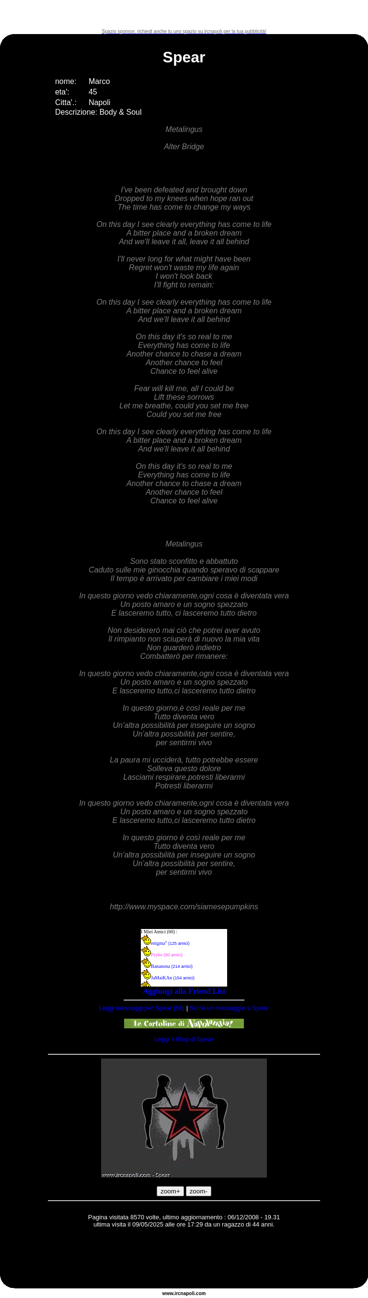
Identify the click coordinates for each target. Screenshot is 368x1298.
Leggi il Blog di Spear (184, 1039)
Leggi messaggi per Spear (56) (142, 1008)
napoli (188, 1293)
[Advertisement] (184, 14)
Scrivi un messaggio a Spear (229, 1008)
